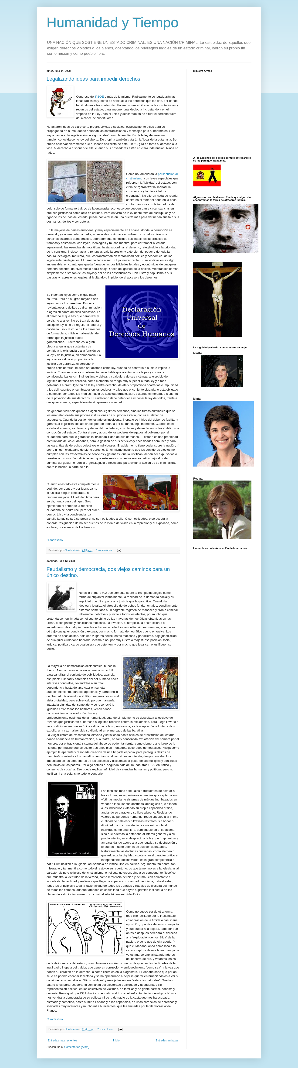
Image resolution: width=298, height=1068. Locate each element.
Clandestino (55, 540)
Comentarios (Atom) (76, 1047)
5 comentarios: (104, 550)
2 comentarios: (106, 1029)
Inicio (116, 1040)
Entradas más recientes (62, 1040)
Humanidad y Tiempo (113, 22)
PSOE (99, 96)
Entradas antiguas (167, 1040)
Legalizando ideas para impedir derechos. (94, 79)
